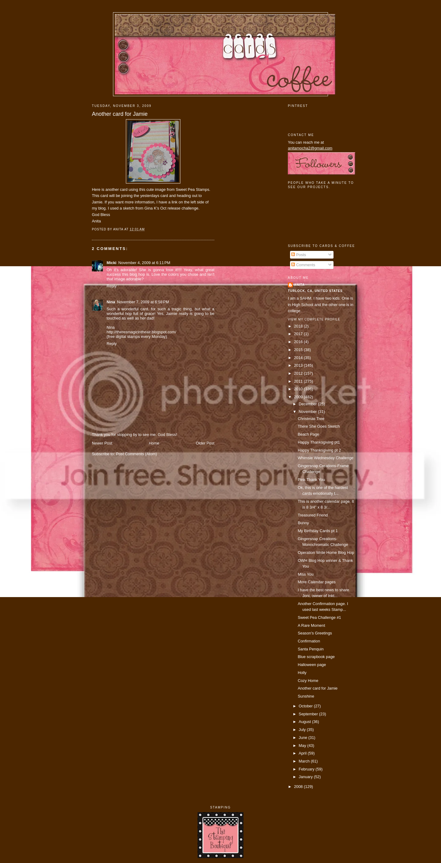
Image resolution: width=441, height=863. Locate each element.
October (306, 706)
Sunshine (306, 696)
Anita (299, 284)
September (309, 714)
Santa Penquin (310, 649)
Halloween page (312, 664)
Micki (111, 262)
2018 (299, 326)
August (305, 721)
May (303, 745)
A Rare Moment (311, 625)
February (307, 769)
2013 (299, 365)
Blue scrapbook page (316, 656)
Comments (303, 265)
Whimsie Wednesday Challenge (325, 458)
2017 (299, 333)
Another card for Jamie (120, 114)
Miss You (305, 574)
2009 (299, 397)
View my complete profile (314, 319)
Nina (111, 302)
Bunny (303, 522)
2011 (299, 381)
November (308, 411)
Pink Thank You (311, 479)
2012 (299, 373)
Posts (298, 254)
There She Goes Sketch (319, 426)
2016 (299, 341)
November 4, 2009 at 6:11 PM (144, 262)
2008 (299, 786)
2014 (299, 357)
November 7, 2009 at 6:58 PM (143, 302)
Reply (112, 286)
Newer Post (102, 443)
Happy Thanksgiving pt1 (319, 442)
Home (154, 443)
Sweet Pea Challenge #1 (319, 617)
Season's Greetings (315, 633)
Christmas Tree (311, 418)
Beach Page (308, 434)
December (308, 404)
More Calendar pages (317, 582)
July (303, 729)
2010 (299, 389)
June (303, 737)
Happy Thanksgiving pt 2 (319, 450)
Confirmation (309, 641)
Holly (302, 672)
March (305, 761)
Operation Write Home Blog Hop (326, 552)
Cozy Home (308, 680)
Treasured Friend (313, 515)
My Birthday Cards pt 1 (318, 530)
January (306, 776)
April (303, 753)
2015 (299, 349)
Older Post (205, 443)
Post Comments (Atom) (136, 454)
